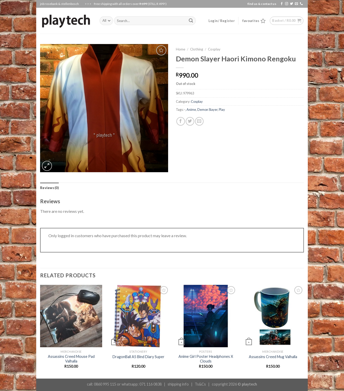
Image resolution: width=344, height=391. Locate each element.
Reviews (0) (49, 188)
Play (222, 109)
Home (180, 49)
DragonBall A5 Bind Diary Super (138, 356)
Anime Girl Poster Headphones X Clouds (205, 359)
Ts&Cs (200, 384)
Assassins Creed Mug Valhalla (273, 356)
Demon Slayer (207, 109)
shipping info (178, 384)
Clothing (196, 49)
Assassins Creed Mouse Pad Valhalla (71, 359)
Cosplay (214, 49)
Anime (191, 109)
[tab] (49, 188)
